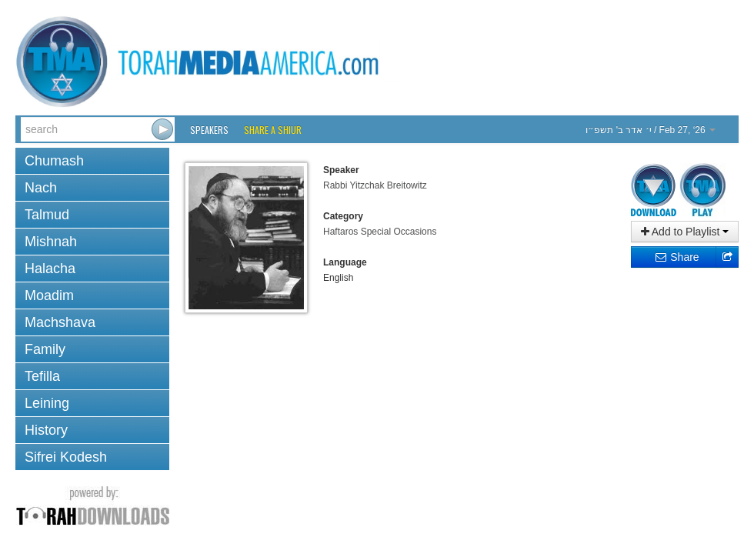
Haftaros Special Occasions (379, 231)
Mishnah (51, 241)
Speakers (209, 129)
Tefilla (42, 376)
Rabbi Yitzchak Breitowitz (375, 185)
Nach (41, 187)
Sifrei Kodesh (66, 457)
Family (45, 349)
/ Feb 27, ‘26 (651, 130)
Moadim (49, 295)
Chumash (54, 161)
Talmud (47, 214)
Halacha (50, 268)
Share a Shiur (273, 129)
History (46, 430)
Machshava (60, 322)
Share (677, 257)
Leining (47, 403)
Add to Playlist (685, 231)
